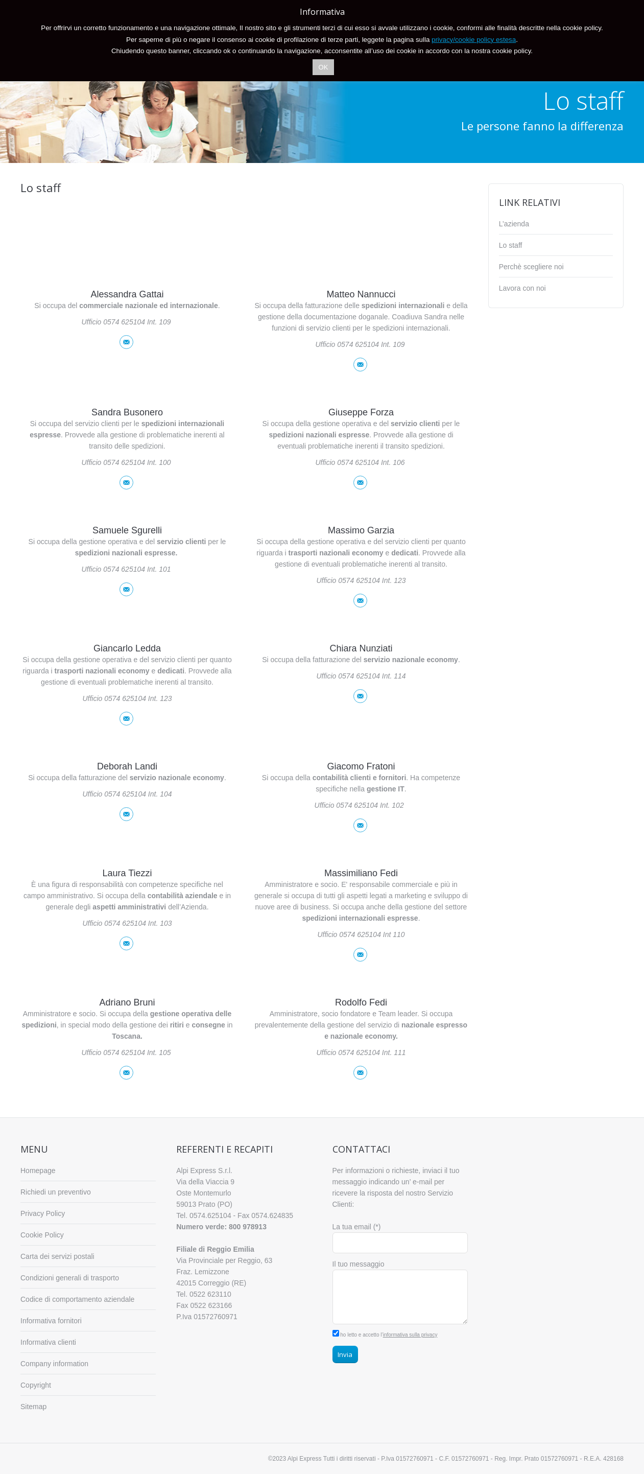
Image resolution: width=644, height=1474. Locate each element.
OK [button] (323, 67)
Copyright (35, 1385)
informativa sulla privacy (410, 1335)
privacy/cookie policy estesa (474, 39)
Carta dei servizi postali (57, 1256)
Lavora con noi (522, 288)
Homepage (38, 1170)
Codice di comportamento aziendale (77, 1299)
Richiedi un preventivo (55, 1192)
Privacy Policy (42, 1213)
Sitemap (33, 1406)
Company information (54, 1364)
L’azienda (514, 224)
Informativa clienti (48, 1342)
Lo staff (510, 245)
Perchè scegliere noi (531, 267)
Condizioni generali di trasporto (69, 1278)
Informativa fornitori (51, 1321)
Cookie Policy (42, 1235)
